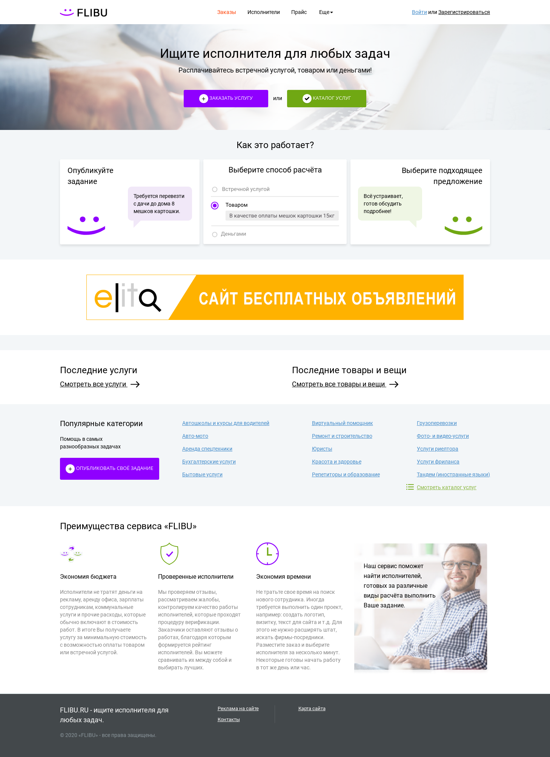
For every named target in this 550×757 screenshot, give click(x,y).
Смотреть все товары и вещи (345, 384)
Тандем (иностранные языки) (453, 474)
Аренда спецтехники (207, 449)
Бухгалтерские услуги (209, 462)
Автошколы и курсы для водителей (225, 423)
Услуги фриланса (438, 462)
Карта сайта (312, 708)
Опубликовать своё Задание (109, 468)
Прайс (299, 12)
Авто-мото (195, 436)
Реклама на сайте (238, 708)
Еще (326, 12)
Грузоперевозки (437, 423)
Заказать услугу (226, 98)
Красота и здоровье (336, 462)
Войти (419, 12)
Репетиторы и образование (346, 474)
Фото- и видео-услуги (443, 436)
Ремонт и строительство (342, 436)
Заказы (226, 12)
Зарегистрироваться (464, 12)
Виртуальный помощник (342, 423)
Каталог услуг (327, 98)
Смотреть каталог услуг (446, 487)
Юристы (322, 449)
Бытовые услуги (202, 474)
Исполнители (263, 12)
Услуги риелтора (437, 449)
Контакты (229, 719)
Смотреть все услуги (100, 384)
